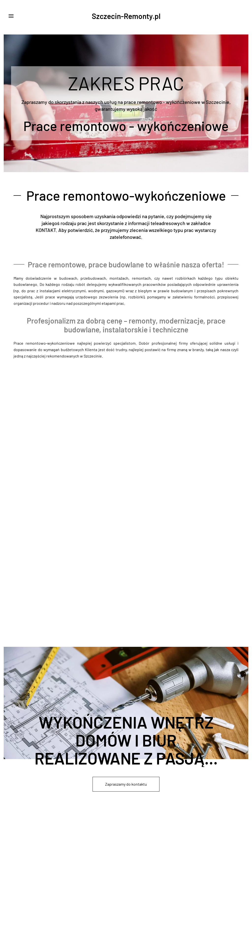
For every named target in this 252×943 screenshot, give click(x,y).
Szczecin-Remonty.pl (126, 16)
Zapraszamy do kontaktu (126, 784)
